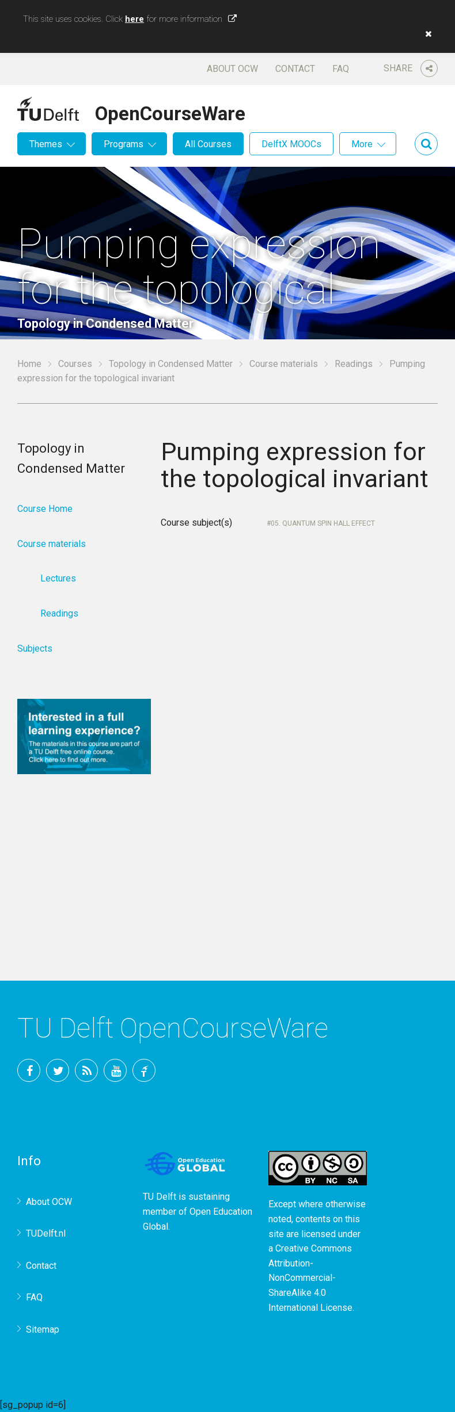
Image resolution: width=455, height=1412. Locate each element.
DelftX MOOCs (291, 144)
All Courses (208, 144)
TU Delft (144, 1070)
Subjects (34, 648)
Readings (354, 363)
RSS (86, 1070)
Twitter (57, 1070)
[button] (425, 33)
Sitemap (42, 1329)
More (362, 144)
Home (29, 363)
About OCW (232, 68)
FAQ (340, 68)
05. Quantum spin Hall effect (323, 523)
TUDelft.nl (46, 1233)
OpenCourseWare (170, 111)
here (134, 19)
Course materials (283, 363)
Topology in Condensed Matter (171, 363)
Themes (45, 144)
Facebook (28, 1070)
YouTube (115, 1070)
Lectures (58, 578)
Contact (295, 68)
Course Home (45, 508)
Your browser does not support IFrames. (299, 725)
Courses (75, 363)
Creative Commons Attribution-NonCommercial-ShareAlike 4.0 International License (310, 1277)
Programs (123, 144)
